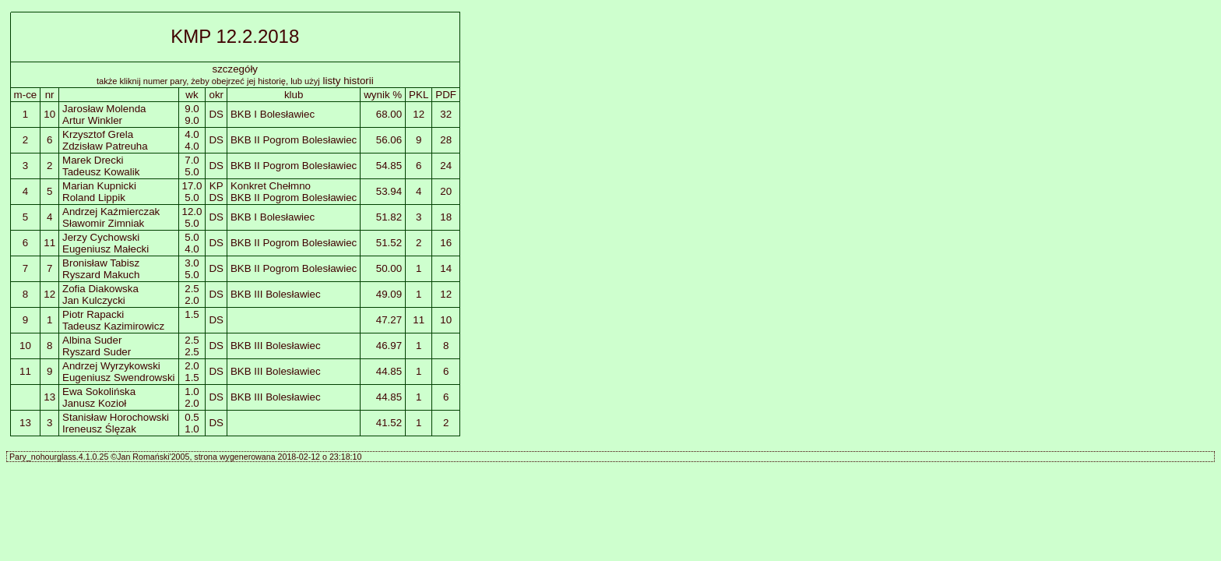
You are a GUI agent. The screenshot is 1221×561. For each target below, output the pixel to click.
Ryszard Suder (96, 352)
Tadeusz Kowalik (100, 172)
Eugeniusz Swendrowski (118, 377)
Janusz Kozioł (94, 403)
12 (49, 294)
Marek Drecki (93, 160)
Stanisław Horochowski (115, 417)
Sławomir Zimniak (103, 223)
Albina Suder (91, 340)
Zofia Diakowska (100, 289)
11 (49, 243)
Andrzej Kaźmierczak (111, 211)
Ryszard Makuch (100, 274)
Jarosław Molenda (104, 109)
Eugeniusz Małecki (105, 249)
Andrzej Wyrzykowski (111, 366)
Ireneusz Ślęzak (99, 429)
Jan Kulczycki (93, 300)
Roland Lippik (93, 197)
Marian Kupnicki (99, 186)
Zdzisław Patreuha (105, 146)
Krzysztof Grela (97, 134)
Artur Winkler (92, 120)
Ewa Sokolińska (98, 391)
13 (49, 397)
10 (49, 114)
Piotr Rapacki (93, 314)
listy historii (348, 80)
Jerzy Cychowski (100, 237)
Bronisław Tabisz (100, 263)
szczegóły (236, 69)
